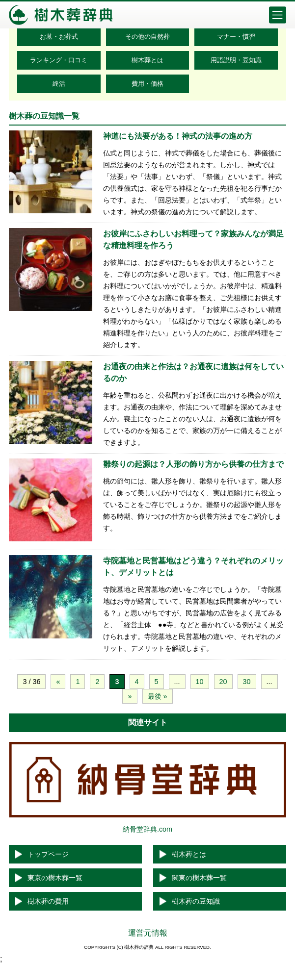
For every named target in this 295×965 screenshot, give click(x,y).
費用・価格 (147, 83)
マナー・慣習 (236, 36)
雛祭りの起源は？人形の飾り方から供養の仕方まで (193, 464)
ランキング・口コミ (58, 60)
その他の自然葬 (147, 36)
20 (223, 682)
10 (200, 682)
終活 (59, 83)
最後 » (157, 696)
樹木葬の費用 (48, 901)
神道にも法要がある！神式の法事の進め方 (177, 136)
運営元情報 (147, 933)
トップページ (48, 854)
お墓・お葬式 (59, 36)
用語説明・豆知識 (236, 60)
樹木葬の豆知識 (196, 901)
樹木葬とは (147, 60)
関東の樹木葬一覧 (199, 878)
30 (247, 682)
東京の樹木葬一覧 (54, 878)
